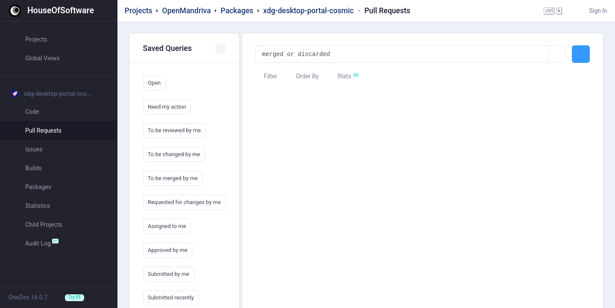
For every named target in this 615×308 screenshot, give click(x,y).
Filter (266, 76)
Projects (138, 10)
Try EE (74, 297)
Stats (340, 76)
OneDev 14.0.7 (28, 297)
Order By (303, 76)
